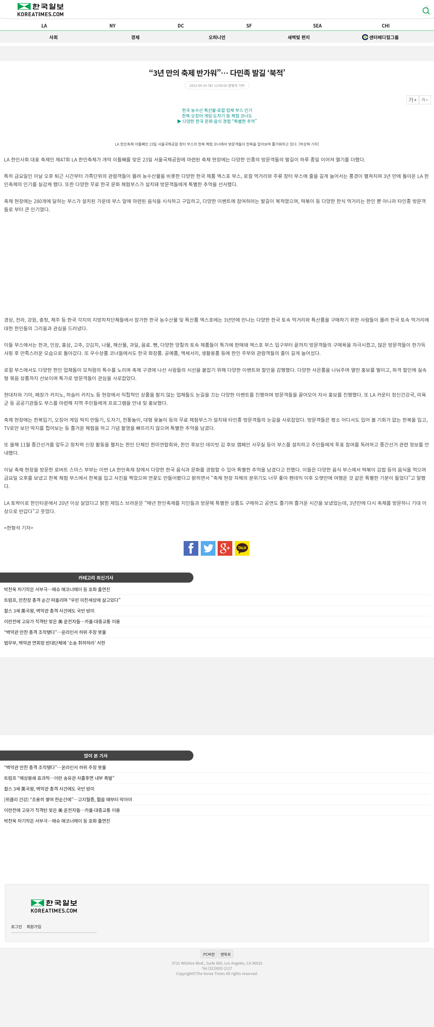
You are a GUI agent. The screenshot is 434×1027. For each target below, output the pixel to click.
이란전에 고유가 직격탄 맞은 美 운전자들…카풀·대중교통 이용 (62, 621)
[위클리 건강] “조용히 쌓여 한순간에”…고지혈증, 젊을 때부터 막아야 (68, 799)
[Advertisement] (217, 695)
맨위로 (226, 954)
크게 (412, 99)
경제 (135, 37)
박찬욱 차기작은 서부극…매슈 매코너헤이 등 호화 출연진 (57, 589)
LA (44, 25)
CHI (386, 25)
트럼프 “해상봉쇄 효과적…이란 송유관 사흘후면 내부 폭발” (59, 778)
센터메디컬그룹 (380, 37)
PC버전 (209, 954)
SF (249, 25)
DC (181, 25)
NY (112, 25)
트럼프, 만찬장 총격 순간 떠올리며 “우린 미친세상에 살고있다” (62, 600)
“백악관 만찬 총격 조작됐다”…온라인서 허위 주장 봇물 (55, 632)
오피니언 (216, 37)
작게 (425, 99)
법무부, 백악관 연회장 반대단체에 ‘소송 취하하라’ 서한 (54, 643)
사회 (53, 37)
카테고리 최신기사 (96, 577)
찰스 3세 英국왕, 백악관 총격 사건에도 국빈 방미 (49, 610)
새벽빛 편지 (298, 37)
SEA (317, 25)
